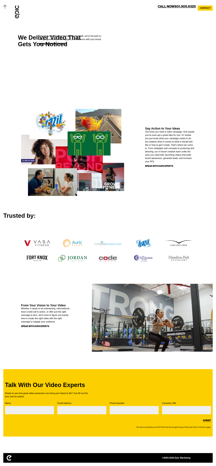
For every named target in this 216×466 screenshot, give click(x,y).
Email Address (81, 408)
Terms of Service (199, 427)
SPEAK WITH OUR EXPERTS (159, 166)
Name (29, 408)
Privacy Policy (183, 427)
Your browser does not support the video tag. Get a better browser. (161, 60)
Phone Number (134, 408)
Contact (205, 8)
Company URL (186, 408)
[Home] (17, 11)
